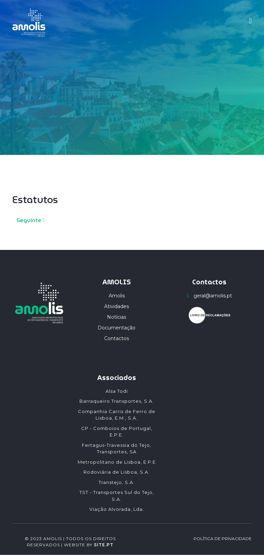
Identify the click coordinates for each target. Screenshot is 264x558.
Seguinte (30, 220)
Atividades (116, 306)
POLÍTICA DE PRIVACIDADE (223, 538)
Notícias (116, 317)
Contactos (116, 338)
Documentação (116, 328)
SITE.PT (103, 544)
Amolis (117, 296)
